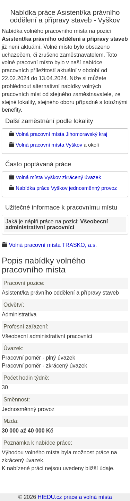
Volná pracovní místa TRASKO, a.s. (53, 245)
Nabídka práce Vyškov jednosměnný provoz (66, 188)
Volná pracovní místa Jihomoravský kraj (61, 134)
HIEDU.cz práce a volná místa (74, 497)
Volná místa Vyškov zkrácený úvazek (58, 177)
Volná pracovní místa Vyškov (49, 145)
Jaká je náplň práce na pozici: (57, 225)
